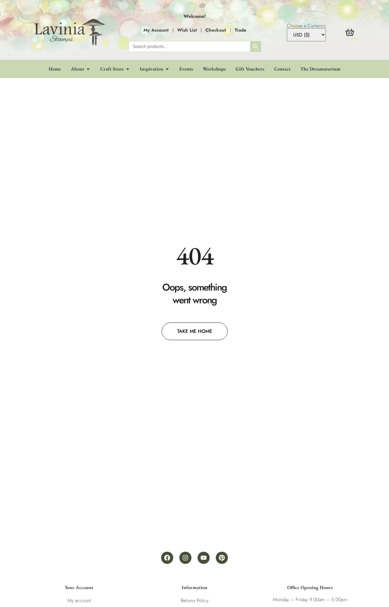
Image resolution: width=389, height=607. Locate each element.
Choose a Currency (306, 25)
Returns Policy (194, 600)
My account (79, 600)
